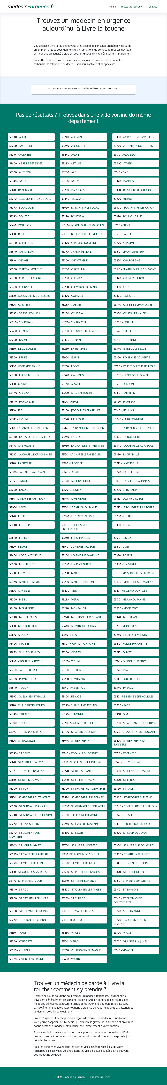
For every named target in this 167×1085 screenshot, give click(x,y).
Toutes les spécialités (132, 6)
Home (112, 6)
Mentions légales (83, 1080)
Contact (153, 6)
